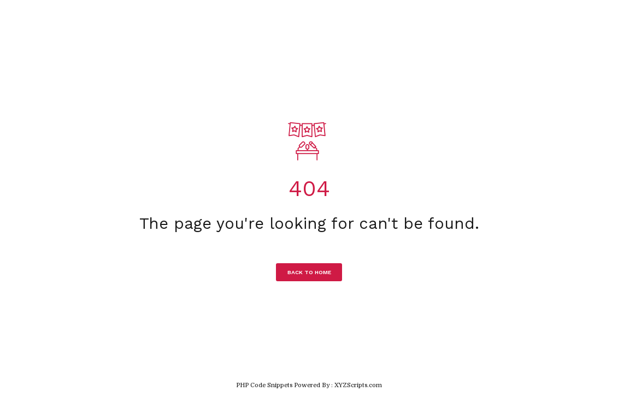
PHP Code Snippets (264, 385)
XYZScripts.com (358, 385)
